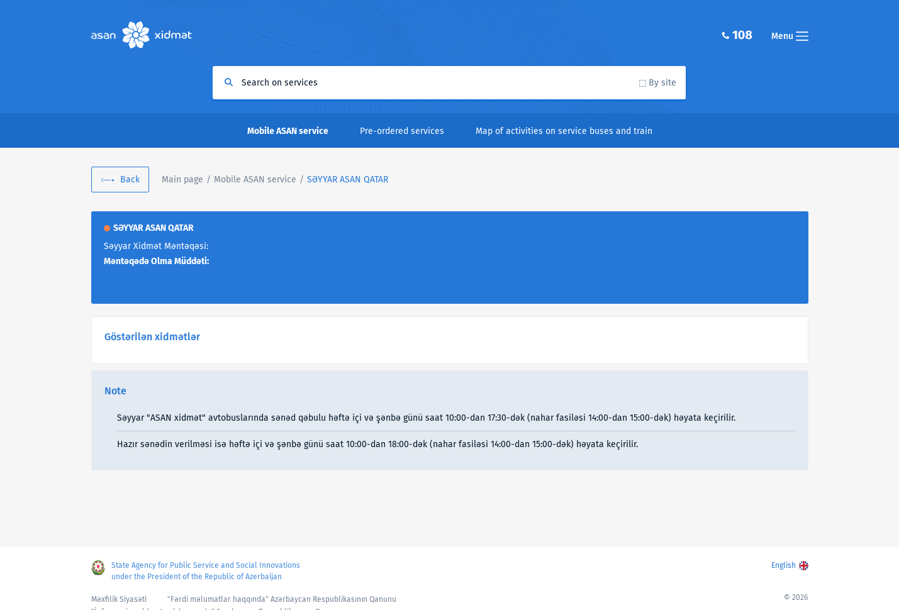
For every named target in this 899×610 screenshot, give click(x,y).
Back (130, 179)
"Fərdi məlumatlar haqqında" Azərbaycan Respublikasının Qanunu (281, 599)
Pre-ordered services (402, 131)
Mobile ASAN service (255, 179)
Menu (789, 36)
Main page (182, 179)
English (783, 565)
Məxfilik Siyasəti (119, 599)
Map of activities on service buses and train (564, 131)
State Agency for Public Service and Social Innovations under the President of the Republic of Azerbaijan (205, 571)
